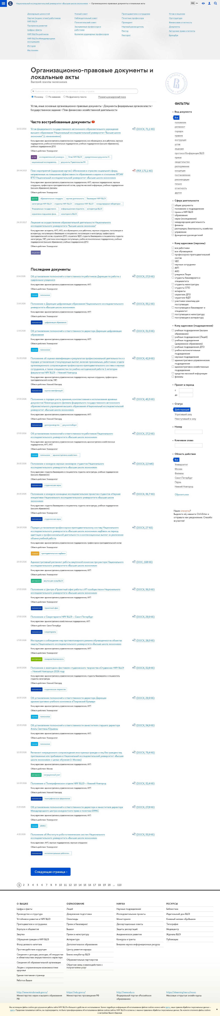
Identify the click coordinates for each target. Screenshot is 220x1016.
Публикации (172, 939)
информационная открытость (72, 209)
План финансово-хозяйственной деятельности (90, 110)
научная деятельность (75, 198)
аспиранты (178, 291)
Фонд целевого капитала (29, 944)
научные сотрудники (184, 264)
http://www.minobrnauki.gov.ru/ (32, 992)
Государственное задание (46, 110)
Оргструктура (175, 18)
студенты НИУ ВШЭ (63, 204)
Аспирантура (73, 939)
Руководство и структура (29, 913)
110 (119, 884)
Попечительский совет (85, 22)
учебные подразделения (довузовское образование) (187, 342)
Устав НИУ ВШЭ (75, 157)
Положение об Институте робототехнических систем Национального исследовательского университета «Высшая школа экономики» (68, 836)
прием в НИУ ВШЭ (182, 212)
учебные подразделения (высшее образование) (190, 332)
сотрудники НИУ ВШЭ (84, 204)
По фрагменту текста (74, 96)
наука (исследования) (184, 218)
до (176, 394)
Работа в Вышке (24, 980)
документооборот (69, 425)
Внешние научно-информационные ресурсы (138, 944)
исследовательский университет (52, 157)
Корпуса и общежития (28, 929)
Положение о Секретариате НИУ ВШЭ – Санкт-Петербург (62, 616)
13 (75, 884)
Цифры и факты (34, 29)
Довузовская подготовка (79, 913)
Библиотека (172, 908)
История (31, 45)
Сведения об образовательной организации (39, 962)
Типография (172, 924)
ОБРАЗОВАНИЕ (75, 903)
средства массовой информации (189, 373)
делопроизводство (52, 425)
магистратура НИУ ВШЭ (41, 204)
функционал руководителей (187, 235)
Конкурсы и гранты (126, 939)
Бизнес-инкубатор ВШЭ (78, 954)
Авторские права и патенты (182, 31)
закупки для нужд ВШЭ (53, 581)
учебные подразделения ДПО (188, 346)
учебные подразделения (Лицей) (190, 336)
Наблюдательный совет (86, 18)
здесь (168, 1007)
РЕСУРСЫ (172, 903)
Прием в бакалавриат (77, 924)
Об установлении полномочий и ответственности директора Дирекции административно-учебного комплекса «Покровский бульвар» (68, 699)
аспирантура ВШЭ (94, 209)
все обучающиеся (182, 251)
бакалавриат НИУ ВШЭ (96, 198)
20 (109, 884)
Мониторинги (123, 919)
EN (197, 3)
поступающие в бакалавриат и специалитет (188, 309)
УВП (175, 261)
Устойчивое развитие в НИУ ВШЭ (33, 919)
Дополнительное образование (82, 944)
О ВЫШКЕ (22, 903)
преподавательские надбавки (53, 553)
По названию (53, 96)
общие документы (182, 205)
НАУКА (121, 903)
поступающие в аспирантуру (188, 317)
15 (85, 884)
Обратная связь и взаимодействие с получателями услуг (85, 966)
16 (89, 884)
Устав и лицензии (177, 13)
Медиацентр (172, 929)
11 (65, 884)
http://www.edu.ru (125, 992)
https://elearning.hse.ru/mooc (181, 992)
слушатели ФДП (181, 297)
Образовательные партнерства (82, 959)
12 (70, 884)
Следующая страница (51, 872)
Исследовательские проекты (131, 913)
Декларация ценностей (38, 13)
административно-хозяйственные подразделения (190, 368)
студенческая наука (53, 485)
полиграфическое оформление (57, 798)
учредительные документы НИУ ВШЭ (98, 157)
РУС (192, 3)
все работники (181, 247)
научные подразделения (185, 356)
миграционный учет (52, 775)
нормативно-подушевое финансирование (45, 214)
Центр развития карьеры (79, 949)
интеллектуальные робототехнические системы (58, 853)
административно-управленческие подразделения (191, 362)
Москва (50, 769)
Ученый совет (81, 13)
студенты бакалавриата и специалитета (186, 279)
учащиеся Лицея (181, 274)
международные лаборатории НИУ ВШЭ (109, 204)
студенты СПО (181, 287)
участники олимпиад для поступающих (185, 303)
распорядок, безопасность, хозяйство (192, 228)
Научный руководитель (133, 26)
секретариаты (50, 632)
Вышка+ (70, 929)
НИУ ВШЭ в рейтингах (38, 34)
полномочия (45, 295)
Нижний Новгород (54, 384)
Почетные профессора (133, 18)
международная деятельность (188, 221)
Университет (52, 151)
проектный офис (51, 608)
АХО (175, 271)
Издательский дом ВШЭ (178, 913)
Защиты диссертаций (127, 929)
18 (99, 884)
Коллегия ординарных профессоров (92, 34)
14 (80, 884)
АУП (175, 267)
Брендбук (173, 35)
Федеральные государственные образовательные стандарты (45, 209)
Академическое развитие (129, 934)
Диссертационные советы (130, 924)
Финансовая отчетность (180, 22)
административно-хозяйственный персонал (66, 455)
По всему (37, 96)
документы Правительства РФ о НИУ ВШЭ (74, 162)
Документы (174, 26)
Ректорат (126, 35)
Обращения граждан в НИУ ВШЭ (33, 939)
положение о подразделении (188, 208)
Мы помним (32, 50)
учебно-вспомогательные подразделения (186, 352)
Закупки (21, 934)
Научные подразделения (129, 908)
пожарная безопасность (54, 659)
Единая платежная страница (30, 975)
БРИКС (43, 826)
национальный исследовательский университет (45, 162)
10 (60, 884)
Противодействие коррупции (32, 949)
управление (179, 231)
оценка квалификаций (54, 390)
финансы (177, 225)
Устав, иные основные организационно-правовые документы (66, 106)
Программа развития (37, 25)
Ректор (125, 31)
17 (94, 884)
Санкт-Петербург (54, 625)
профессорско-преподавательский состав (191, 256)
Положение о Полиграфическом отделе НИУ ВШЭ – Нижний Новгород (68, 783)
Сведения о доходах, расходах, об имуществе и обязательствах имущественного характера (40, 956)
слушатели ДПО (181, 294)
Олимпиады (72, 919)
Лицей (70, 908)
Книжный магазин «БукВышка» (181, 919)
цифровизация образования (55, 322)
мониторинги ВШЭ (69, 214)
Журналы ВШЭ (173, 934)
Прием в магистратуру (78, 934)
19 (104, 884)
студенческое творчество (55, 689)
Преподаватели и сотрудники (136, 13)
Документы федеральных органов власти (127, 106)
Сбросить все (182, 494)
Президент (127, 22)
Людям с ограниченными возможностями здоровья (37, 969)
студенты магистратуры (185, 284)
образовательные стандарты (51, 198)
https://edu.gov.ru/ (76, 992)
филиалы (177, 376)
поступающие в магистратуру (188, 314)
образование (180, 215)
